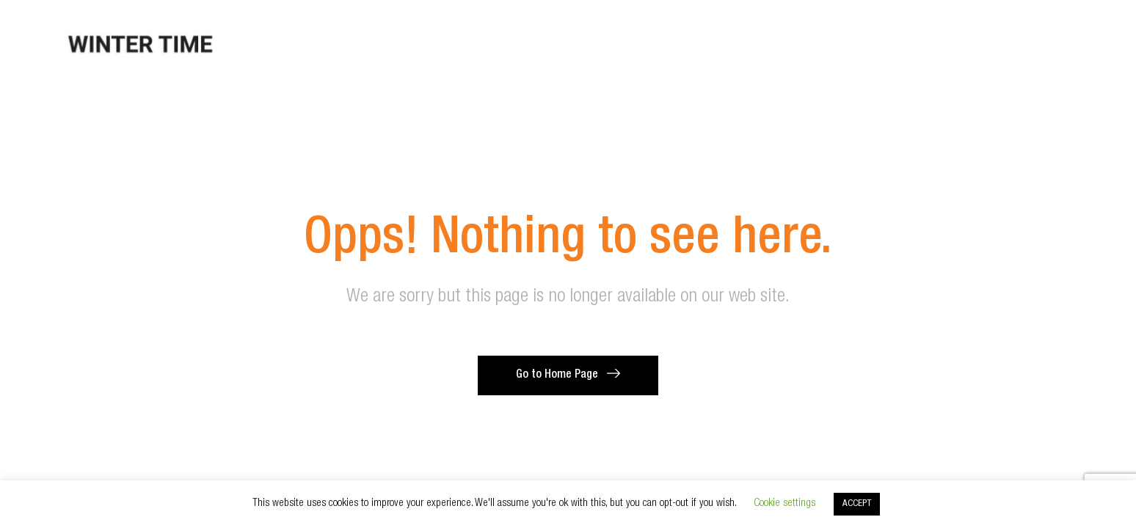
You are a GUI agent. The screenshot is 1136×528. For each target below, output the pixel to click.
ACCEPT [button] (856, 504)
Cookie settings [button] (784, 503)
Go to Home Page (557, 375)
